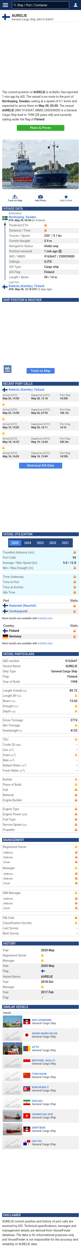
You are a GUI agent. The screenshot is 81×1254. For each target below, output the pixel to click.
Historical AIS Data (40, 465)
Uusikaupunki (15, 611)
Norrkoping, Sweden (22, 217)
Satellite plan (45, 618)
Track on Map (40, 371)
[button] (75, 5)
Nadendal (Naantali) (19, 606)
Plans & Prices (40, 128)
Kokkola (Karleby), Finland (26, 286)
